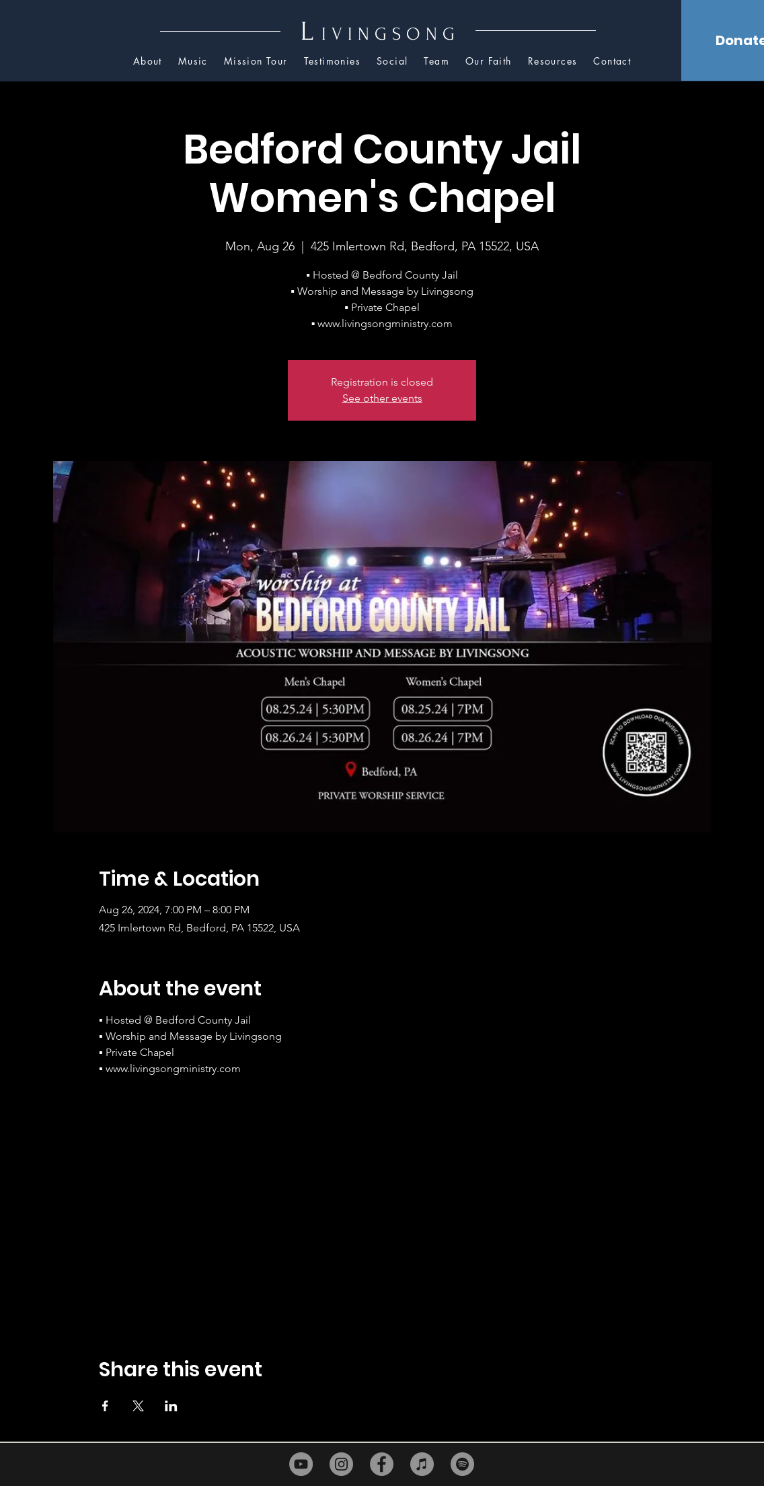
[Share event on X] (138, 1406)
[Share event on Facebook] (105, 1406)
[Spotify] (462, 1464)
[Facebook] (381, 1464)
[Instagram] (341, 1464)
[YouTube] (301, 1464)
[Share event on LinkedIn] (171, 1406)
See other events (382, 398)
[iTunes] (422, 1464)
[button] (552, 61)
